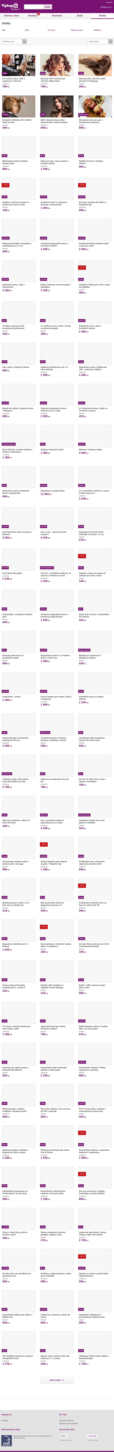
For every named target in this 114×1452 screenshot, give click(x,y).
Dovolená (57, 15)
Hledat (47, 7)
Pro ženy (51, 30)
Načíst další (55, 1380)
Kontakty (109, 2)
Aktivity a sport (77, 30)
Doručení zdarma (66, 1420)
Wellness (97, 30)
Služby (102, 15)
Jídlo (27, 30)
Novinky (34, 15)
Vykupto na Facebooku (68, 1423)
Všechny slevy (11, 15)
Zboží (80, 15)
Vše (3, 30)
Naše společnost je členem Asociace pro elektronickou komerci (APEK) (33, 1437)
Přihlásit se (104, 7)
